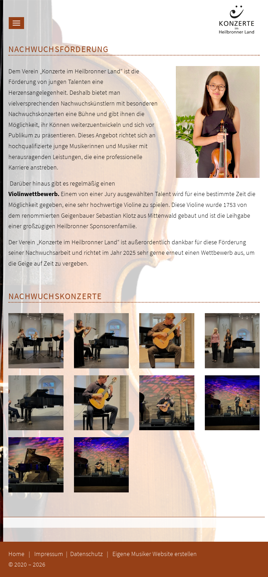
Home (16, 554)
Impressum (49, 554)
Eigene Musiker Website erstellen (154, 554)
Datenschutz (87, 554)
